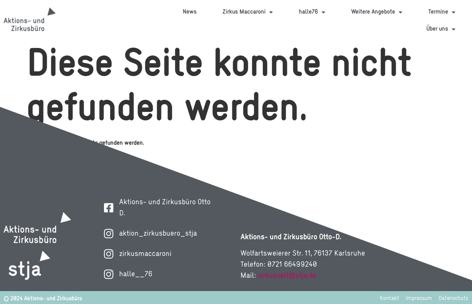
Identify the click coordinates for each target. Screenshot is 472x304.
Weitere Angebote (376, 12)
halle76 (312, 12)
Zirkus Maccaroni (247, 12)
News (190, 12)
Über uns (440, 29)
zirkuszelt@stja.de (287, 276)
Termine (441, 12)
